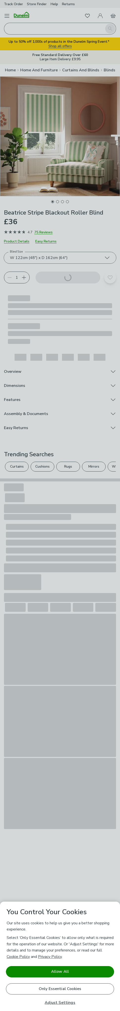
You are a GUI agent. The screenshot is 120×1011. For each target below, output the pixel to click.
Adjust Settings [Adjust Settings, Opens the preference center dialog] (60, 1002)
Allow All (60, 971)
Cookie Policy (18, 956)
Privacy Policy (50, 956)
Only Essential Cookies (60, 988)
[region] (60, 956)
